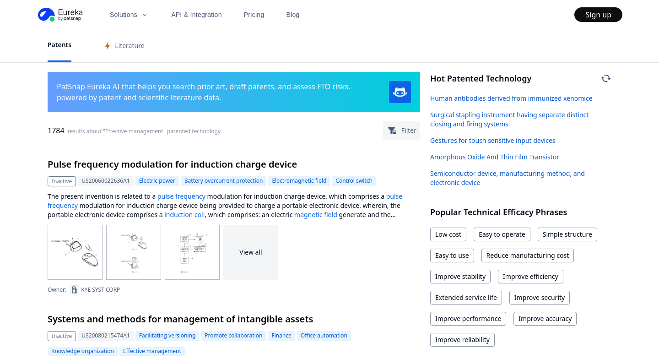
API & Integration (196, 14)
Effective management (152, 351)
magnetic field (315, 214)
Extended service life (466, 297)
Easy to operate (502, 234)
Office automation (324, 335)
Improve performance (468, 318)
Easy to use (452, 255)
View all (250, 252)
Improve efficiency (530, 276)
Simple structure (567, 234)
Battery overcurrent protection (223, 181)
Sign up (598, 15)
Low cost (448, 234)
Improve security (539, 297)
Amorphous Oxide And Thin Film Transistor (494, 156)
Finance (281, 335)
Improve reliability (462, 339)
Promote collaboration (233, 335)
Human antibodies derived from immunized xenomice (511, 98)
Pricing (254, 14)
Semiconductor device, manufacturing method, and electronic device (507, 178)
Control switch (354, 181)
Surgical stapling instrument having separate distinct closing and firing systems (509, 119)
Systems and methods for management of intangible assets (180, 319)
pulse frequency (181, 196)
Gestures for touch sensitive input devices (493, 140)
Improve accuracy (545, 318)
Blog (293, 14)
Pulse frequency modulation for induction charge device (172, 164)
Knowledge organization (82, 351)
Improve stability (460, 276)
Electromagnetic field (299, 181)
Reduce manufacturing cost (527, 255)
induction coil (184, 214)
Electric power (157, 181)
